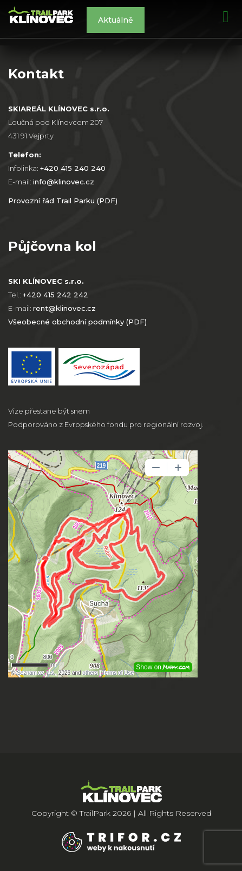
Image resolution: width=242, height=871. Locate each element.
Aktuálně (115, 20)
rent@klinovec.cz (64, 308)
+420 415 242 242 (55, 294)
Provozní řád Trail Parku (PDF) (62, 200)
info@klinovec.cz (63, 181)
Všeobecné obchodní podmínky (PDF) (77, 321)
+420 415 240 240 (73, 168)
